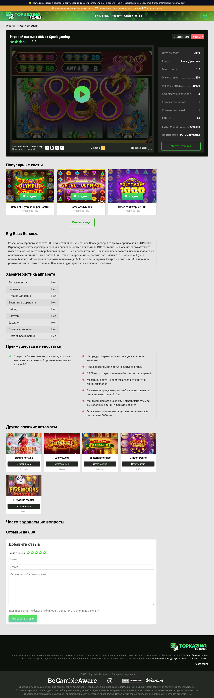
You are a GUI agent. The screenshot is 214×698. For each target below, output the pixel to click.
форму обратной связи (195, 655)
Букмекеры (102, 15)
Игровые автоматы (27, 25)
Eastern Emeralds (100, 457)
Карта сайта (201, 664)
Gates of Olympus (81, 207)
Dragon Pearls (138, 457)
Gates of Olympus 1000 (132, 207)
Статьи (128, 15)
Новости (117, 15)
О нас (138, 15)
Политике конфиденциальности (169, 658)
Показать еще (81, 222)
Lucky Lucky (62, 457)
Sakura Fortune (24, 457)
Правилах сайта (198, 658)
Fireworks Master (23, 500)
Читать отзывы (181, 146)
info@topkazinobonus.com (172, 3)
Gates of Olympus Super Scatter (30, 207)
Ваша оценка (17, 553)
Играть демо (30, 196)
